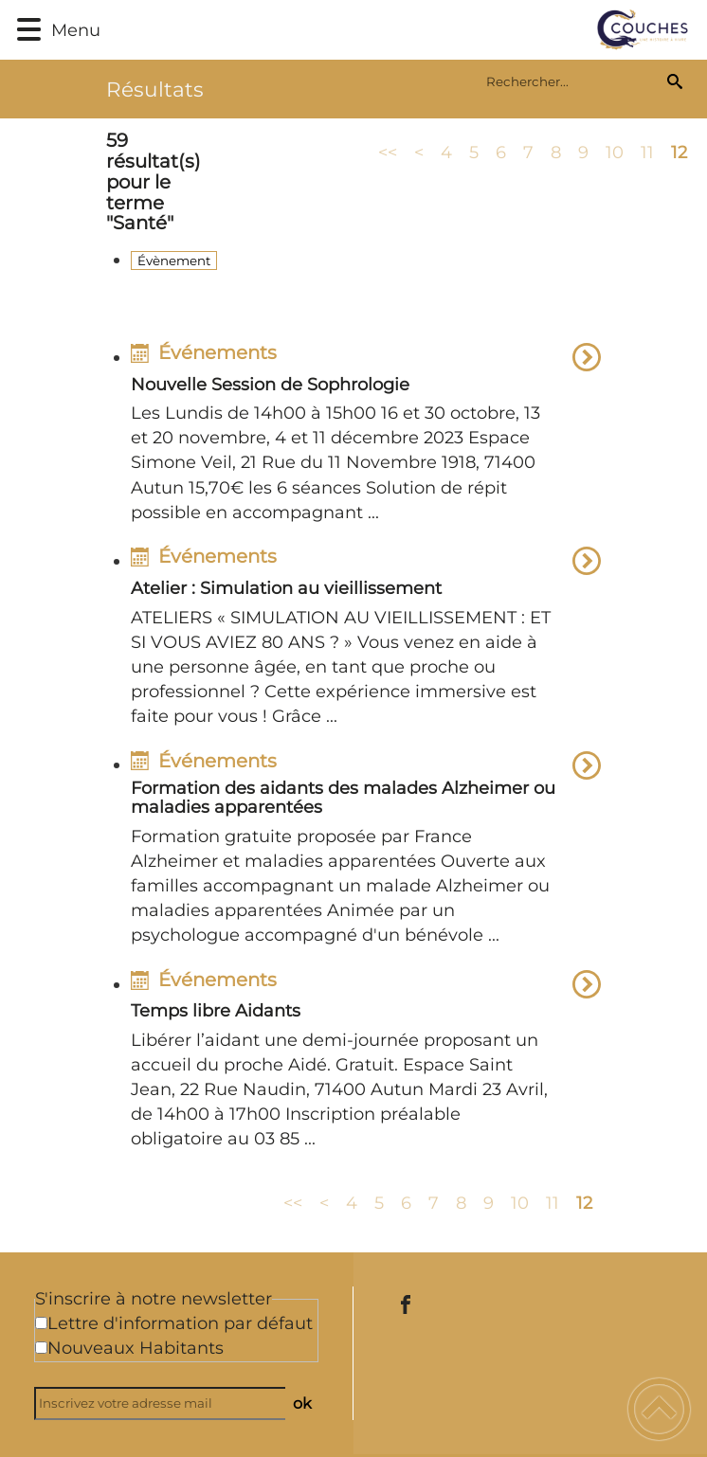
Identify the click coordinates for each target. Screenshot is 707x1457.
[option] (366, 436)
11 (647, 151)
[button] (29, 30)
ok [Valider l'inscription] (302, 1403)
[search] (572, 81)
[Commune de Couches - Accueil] (399, 30)
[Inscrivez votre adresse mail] (168, 1403)
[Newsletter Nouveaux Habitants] (41, 1347)
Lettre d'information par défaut (180, 1323)
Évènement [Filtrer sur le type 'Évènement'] (173, 260)
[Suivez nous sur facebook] (406, 1304)
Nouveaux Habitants (135, 1348)
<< (387, 151)
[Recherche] (675, 81)
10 (615, 151)
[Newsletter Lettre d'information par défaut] (41, 1323)
